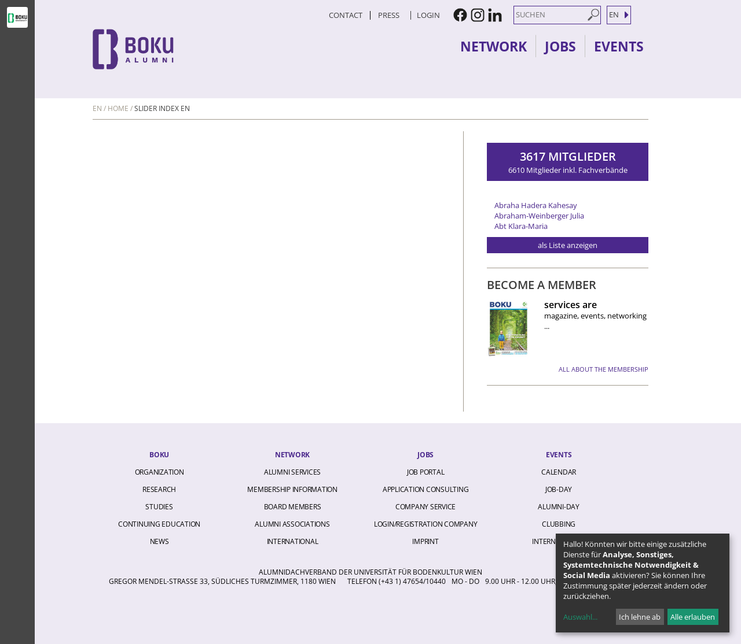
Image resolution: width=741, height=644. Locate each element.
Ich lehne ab (640, 617)
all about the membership (603, 369)
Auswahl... (580, 617)
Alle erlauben (692, 617)
